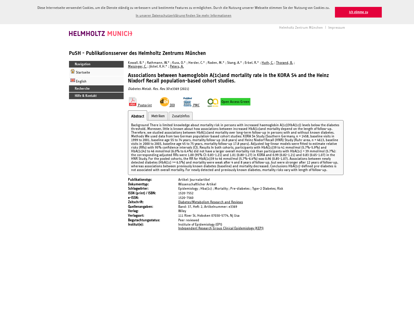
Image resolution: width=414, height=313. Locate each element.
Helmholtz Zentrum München (301, 27)
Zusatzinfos (180, 116)
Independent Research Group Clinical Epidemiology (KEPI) (221, 228)
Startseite (80, 71)
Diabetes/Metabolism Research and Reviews (210, 201)
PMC (191, 105)
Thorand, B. (284, 62)
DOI (167, 105)
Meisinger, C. (137, 66)
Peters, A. (177, 66)
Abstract (137, 116)
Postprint (140, 105)
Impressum (336, 27)
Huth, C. (267, 62)
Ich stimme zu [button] (358, 12)
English (78, 80)
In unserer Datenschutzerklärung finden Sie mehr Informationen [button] (183, 16)
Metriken (158, 116)
